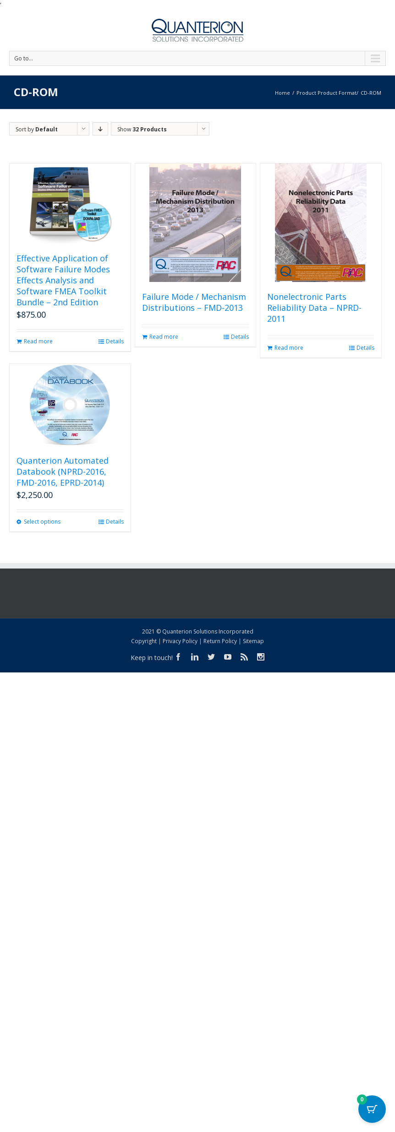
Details (115, 341)
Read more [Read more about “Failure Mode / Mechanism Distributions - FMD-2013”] (163, 337)
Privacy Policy (180, 641)
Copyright (144, 641)
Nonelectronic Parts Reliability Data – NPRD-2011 (314, 307)
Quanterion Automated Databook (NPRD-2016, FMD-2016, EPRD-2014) (62, 471)
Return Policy (220, 641)
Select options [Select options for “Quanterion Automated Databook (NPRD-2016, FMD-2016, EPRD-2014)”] (42, 521)
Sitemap (253, 641)
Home (282, 92)
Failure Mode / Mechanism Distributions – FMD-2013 (194, 302)
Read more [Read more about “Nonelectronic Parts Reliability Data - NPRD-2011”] (288, 348)
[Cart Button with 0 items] (372, 1109)
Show (142, 129)
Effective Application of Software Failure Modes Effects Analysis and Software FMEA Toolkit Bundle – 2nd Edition (63, 280)
